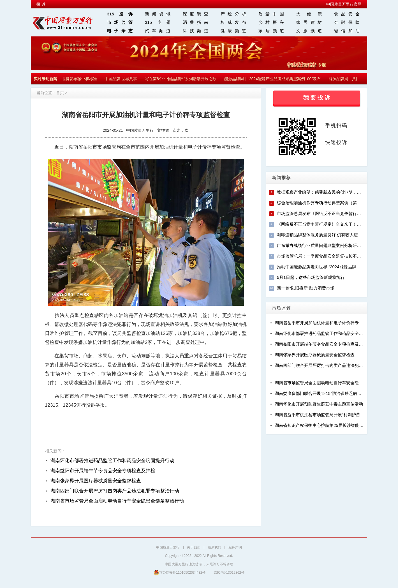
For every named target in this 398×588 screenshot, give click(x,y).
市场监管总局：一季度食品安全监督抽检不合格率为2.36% (331, 256)
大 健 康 (309, 13)
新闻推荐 (281, 177)
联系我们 (214, 547)
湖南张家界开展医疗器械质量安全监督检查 (95, 480)
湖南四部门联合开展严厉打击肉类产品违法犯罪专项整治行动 (114, 491)
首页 (60, 93)
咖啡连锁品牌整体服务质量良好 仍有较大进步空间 (324, 234)
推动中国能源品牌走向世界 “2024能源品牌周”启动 (323, 266)
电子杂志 (120, 30)
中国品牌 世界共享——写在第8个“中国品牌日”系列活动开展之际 (161, 79)
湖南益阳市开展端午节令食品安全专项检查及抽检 (102, 470)
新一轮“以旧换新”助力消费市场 (305, 288)
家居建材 (309, 22)
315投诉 (120, 13)
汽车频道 (157, 30)
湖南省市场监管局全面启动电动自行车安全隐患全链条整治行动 (117, 501)
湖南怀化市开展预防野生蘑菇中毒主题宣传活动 (319, 404)
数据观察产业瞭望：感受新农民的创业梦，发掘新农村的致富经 (336, 192)
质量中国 (271, 13)
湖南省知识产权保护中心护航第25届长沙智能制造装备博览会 (332, 425)
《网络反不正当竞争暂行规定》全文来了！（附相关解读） (331, 224)
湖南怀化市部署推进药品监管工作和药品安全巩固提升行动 (112, 460)
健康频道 (233, 30)
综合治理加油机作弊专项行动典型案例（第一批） (323, 202)
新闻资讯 (157, 13)
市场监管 (120, 22)
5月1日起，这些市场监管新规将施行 (311, 277)
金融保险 (347, 22)
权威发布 (233, 22)
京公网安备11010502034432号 (179, 572)
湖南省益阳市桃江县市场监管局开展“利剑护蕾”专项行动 (326, 414)
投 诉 (40, 4)
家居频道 (271, 30)
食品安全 (347, 13)
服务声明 (235, 547)
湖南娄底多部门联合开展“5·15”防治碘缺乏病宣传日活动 (326, 393)
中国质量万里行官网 (344, 4)
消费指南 (195, 22)
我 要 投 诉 (316, 97)
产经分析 (233, 13)
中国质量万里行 (168, 547)
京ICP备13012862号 (229, 573)
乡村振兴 (271, 22)
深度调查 (195, 13)
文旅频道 (309, 30)
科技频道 (195, 30)
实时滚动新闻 (45, 79)
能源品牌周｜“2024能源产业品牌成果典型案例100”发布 (273, 79)
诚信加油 (347, 30)
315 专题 (157, 22)
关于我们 (193, 547)
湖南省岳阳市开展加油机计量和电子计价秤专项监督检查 (327, 322)
